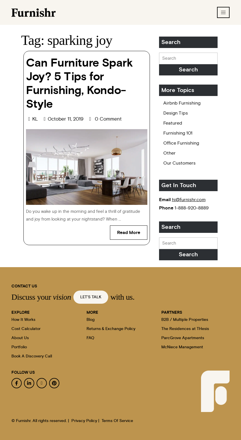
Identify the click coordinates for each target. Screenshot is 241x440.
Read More (132, 230)
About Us (20, 338)
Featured (172, 123)
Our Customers (179, 163)
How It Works (23, 320)
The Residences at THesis (185, 329)
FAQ (90, 338)
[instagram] (42, 383)
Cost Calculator (26, 329)
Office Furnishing (181, 143)
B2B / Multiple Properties (184, 320)
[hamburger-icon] (223, 12)
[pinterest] (54, 383)
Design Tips (175, 113)
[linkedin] (29, 383)
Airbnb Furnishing (181, 103)
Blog (91, 320)
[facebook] (16, 383)
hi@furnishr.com (189, 199)
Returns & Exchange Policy (111, 329)
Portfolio (19, 347)
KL (38, 119)
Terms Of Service (117, 421)
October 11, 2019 (71, 119)
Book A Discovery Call (31, 356)
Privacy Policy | (85, 421)
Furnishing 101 (177, 133)
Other (169, 153)
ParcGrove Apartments (182, 338)
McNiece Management (182, 347)
